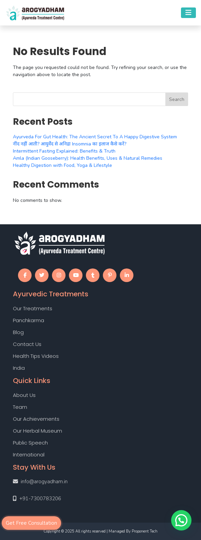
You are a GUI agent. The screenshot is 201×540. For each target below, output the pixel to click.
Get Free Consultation (31, 523)
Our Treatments (32, 308)
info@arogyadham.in (44, 481)
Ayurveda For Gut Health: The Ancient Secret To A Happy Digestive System (95, 137)
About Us (24, 395)
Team (20, 407)
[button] (181, 520)
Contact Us (27, 344)
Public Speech (30, 442)
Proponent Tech (145, 531)
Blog (18, 332)
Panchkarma (28, 320)
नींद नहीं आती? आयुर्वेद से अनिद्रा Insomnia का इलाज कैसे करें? (69, 144)
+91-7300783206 (40, 498)
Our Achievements (36, 418)
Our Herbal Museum (37, 430)
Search (176, 99)
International (28, 454)
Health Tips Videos (36, 356)
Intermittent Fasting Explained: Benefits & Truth (64, 151)
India (19, 367)
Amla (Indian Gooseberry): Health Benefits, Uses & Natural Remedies (87, 158)
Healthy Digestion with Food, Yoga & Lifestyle (62, 165)
